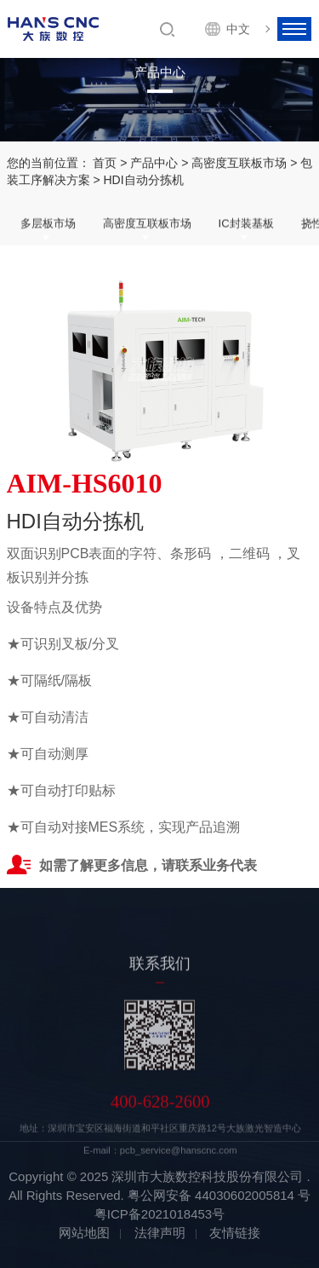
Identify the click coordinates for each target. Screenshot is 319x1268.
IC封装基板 (246, 223)
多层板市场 (48, 223)
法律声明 (159, 1232)
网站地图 (84, 1232)
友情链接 (234, 1232)
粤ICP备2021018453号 (159, 1214)
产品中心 (154, 163)
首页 (105, 163)
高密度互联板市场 (239, 163)
